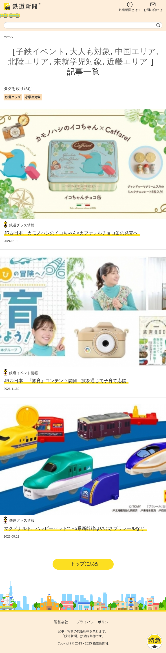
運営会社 (61, 622)
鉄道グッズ (13, 97)
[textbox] (83, 25)
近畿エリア (127, 61)
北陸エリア (28, 61)
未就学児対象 (77, 61)
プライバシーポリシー (94, 622)
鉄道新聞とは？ (130, 7)
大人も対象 (90, 51)
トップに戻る (84, 563)
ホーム (8, 37)
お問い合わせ (153, 7)
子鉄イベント (40, 51)
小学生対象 (33, 97)
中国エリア (135, 51)
